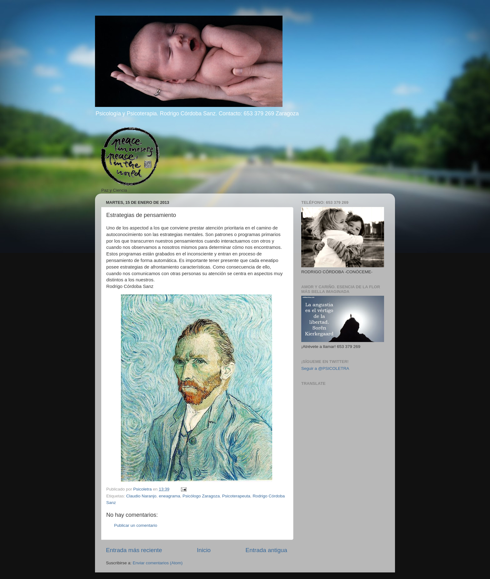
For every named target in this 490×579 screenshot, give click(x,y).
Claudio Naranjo (141, 496)
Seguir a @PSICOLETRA (325, 368)
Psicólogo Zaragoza (201, 496)
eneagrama (169, 496)
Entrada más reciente (134, 550)
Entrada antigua (266, 550)
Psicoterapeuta (236, 496)
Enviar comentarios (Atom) (158, 563)
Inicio (204, 550)
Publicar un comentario (135, 525)
